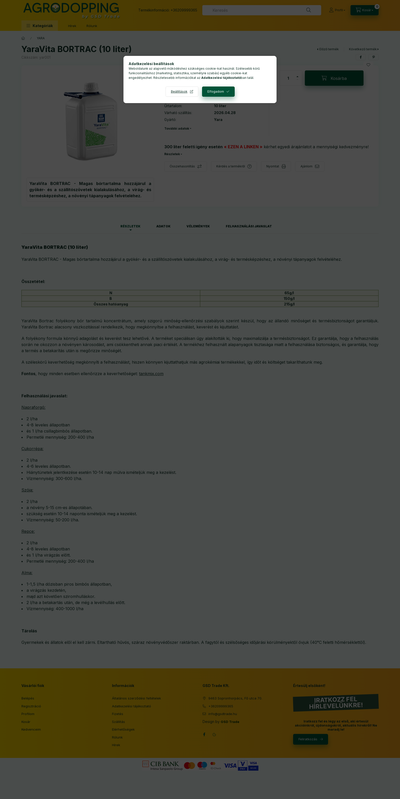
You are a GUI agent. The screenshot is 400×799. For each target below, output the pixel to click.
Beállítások (179, 91)
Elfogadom (215, 91)
